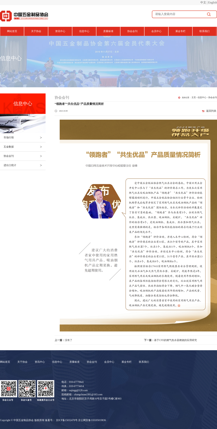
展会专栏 (180, 31)
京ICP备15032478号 (67, 420)
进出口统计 (25, 165)
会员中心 (156, 31)
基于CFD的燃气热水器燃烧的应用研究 (170, 340)
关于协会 (36, 31)
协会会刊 (132, 31)
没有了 (63, 340)
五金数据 (25, 146)
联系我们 (204, 31)
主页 (194, 97)
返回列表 (211, 111)
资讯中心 (60, 31)
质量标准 (108, 31)
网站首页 (12, 31)
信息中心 (84, 31)
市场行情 (25, 137)
